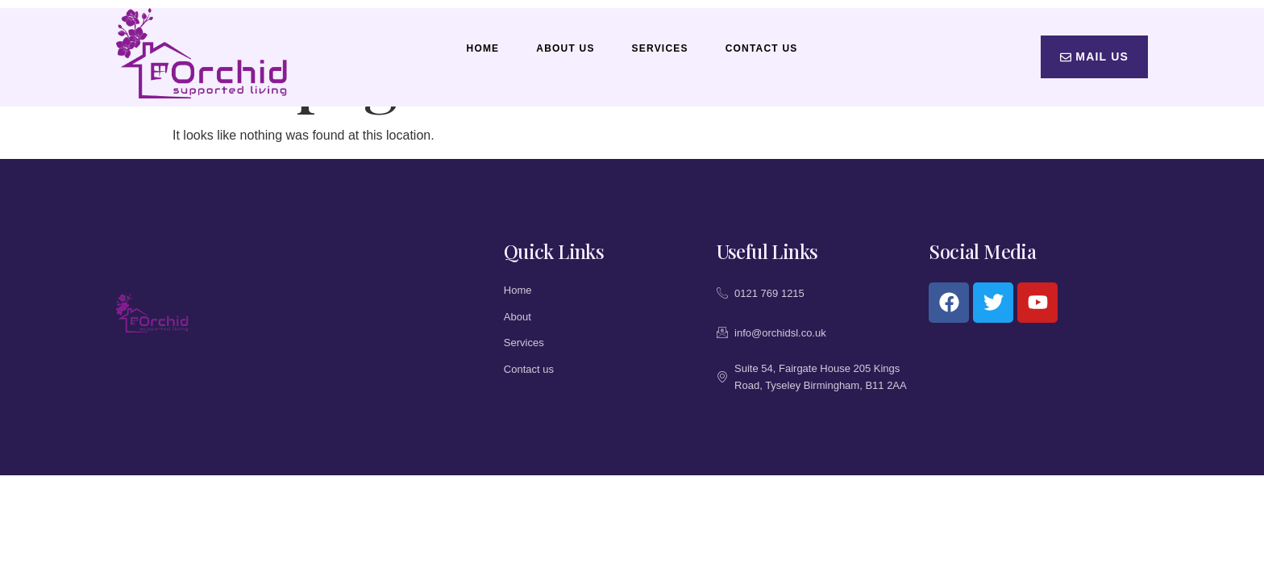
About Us (565, 48)
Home (483, 48)
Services (660, 48)
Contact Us (762, 48)
